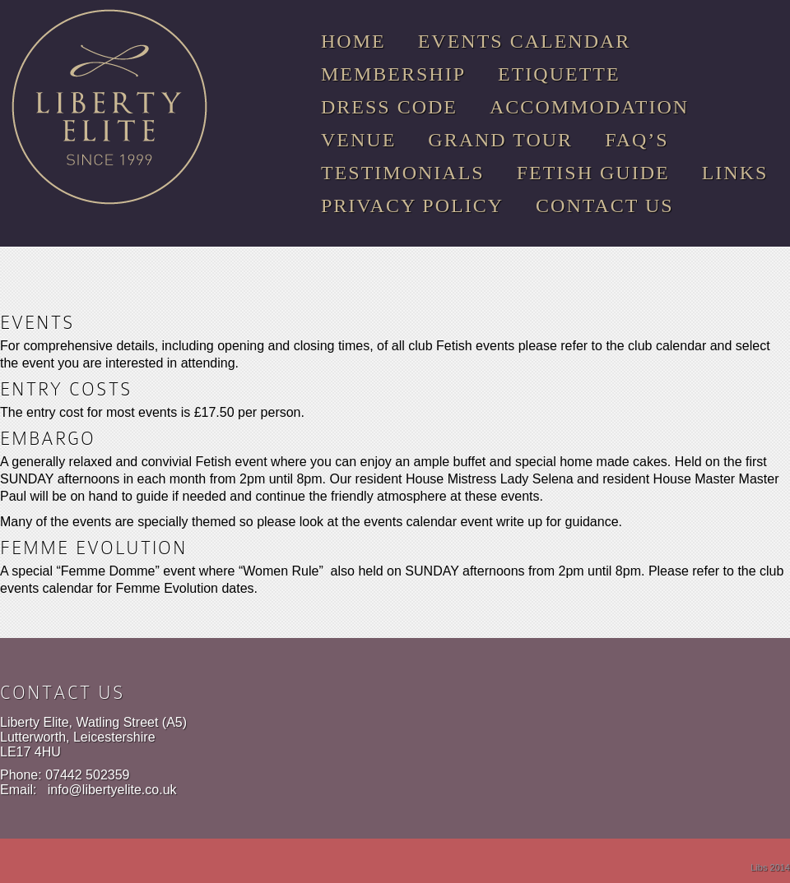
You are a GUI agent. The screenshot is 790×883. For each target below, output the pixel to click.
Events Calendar (524, 41)
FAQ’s (637, 139)
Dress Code (389, 107)
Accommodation (589, 107)
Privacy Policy (412, 205)
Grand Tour (500, 139)
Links (735, 172)
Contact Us (605, 205)
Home (353, 41)
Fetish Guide (593, 172)
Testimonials (403, 172)
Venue (358, 139)
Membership (393, 74)
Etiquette (559, 74)
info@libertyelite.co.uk (112, 790)
